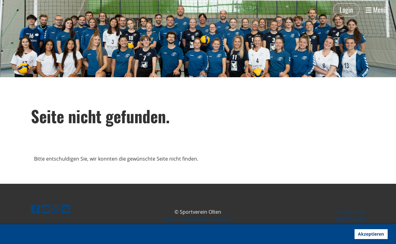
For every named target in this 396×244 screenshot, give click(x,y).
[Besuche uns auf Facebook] (35, 209)
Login (346, 10)
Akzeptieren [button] (371, 234)
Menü (376, 10)
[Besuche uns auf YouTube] (45, 209)
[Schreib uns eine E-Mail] (66, 209)
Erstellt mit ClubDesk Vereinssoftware (198, 219)
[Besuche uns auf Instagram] (55, 209)
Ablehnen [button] (337, 234)
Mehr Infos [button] (189, 234)
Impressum (351, 211)
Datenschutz (350, 219)
